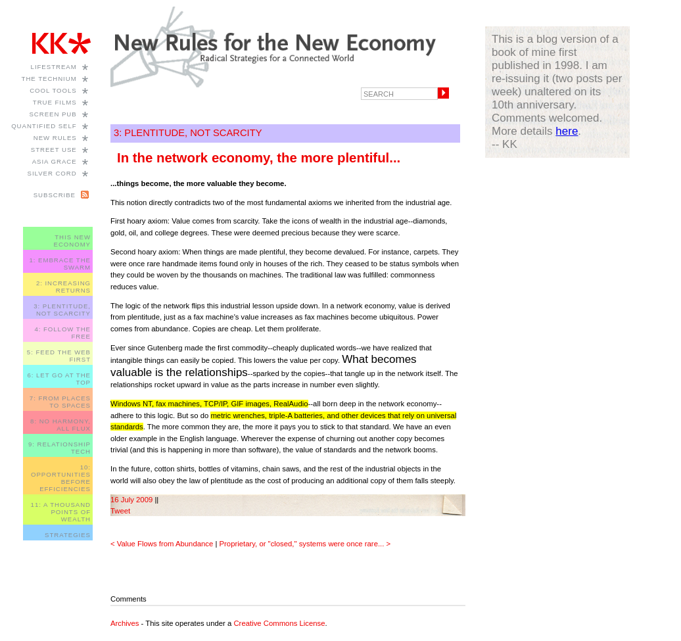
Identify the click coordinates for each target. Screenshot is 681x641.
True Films (55, 102)
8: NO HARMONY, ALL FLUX (60, 424)
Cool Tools (53, 90)
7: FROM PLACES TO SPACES (60, 401)
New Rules (55, 137)
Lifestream (54, 66)
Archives (124, 623)
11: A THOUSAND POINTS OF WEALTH (61, 512)
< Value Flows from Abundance (161, 544)
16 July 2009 (131, 500)
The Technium (49, 78)
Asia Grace (54, 161)
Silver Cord (52, 173)
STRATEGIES (68, 534)
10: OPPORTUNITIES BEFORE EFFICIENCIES (61, 477)
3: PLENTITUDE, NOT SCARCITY (62, 309)
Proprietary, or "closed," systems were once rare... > (305, 544)
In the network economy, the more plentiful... (258, 158)
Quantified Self (43, 126)
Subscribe (55, 195)
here (566, 131)
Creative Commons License (279, 623)
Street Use (54, 149)
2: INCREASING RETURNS (63, 286)
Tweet (120, 511)
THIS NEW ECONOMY (72, 240)
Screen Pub (52, 114)
